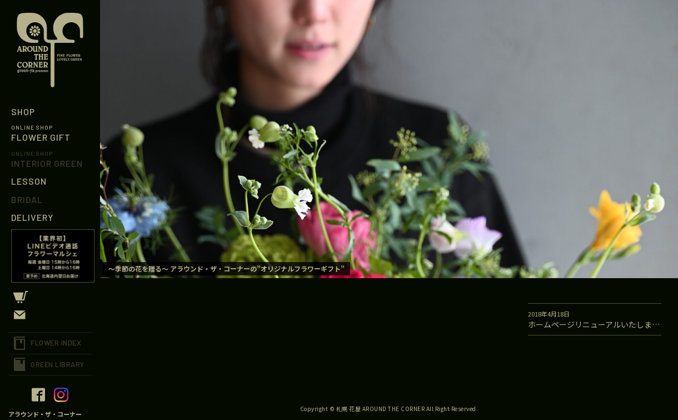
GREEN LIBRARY (57, 364)
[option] (389, 139)
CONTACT (50, 315)
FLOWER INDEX (56, 342)
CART (50, 297)
